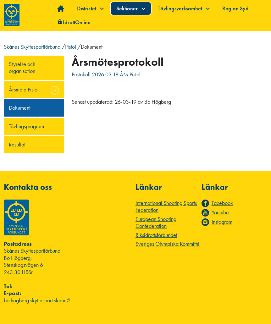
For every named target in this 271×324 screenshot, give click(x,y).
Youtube (220, 212)
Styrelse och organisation (22, 67)
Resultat (17, 144)
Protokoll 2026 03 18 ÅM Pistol (106, 74)
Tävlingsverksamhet (184, 8)
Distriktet (90, 8)
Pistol (70, 46)
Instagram (222, 221)
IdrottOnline (77, 22)
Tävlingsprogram (26, 126)
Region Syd (235, 8)
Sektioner (130, 8)
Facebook (222, 203)
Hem (61, 8)
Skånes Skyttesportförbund (32, 46)
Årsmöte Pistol (24, 89)
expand (55, 90)
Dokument (19, 107)
